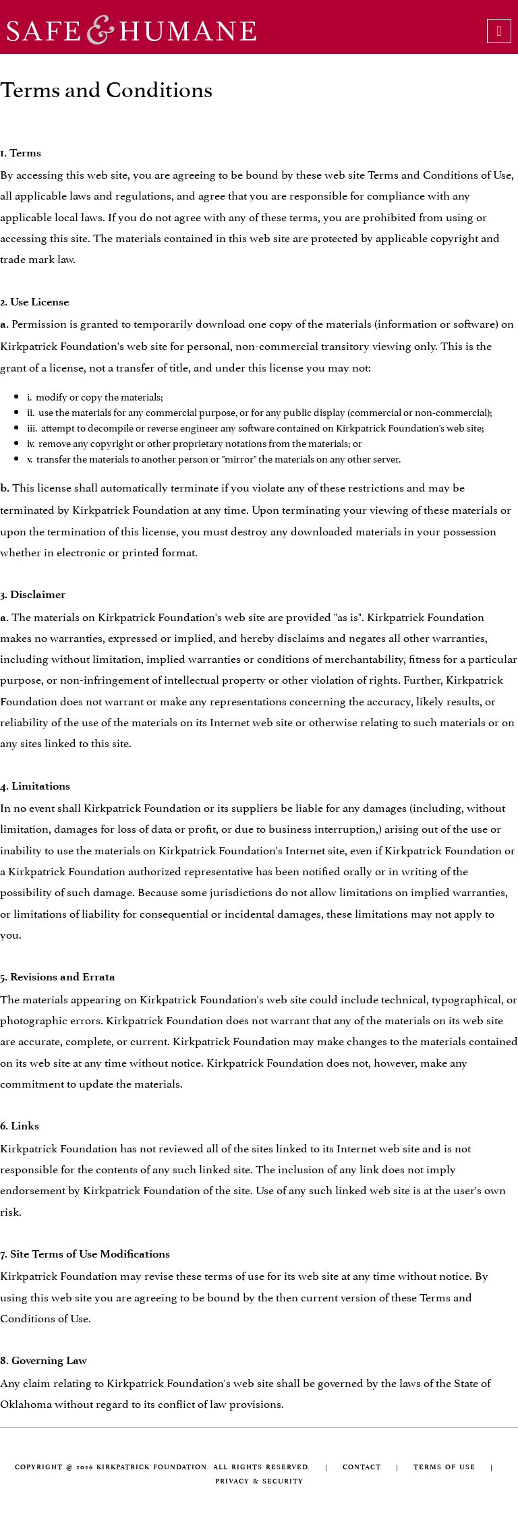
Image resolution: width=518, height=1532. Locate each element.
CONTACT (362, 1467)
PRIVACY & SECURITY (259, 1481)
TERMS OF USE (444, 1467)
